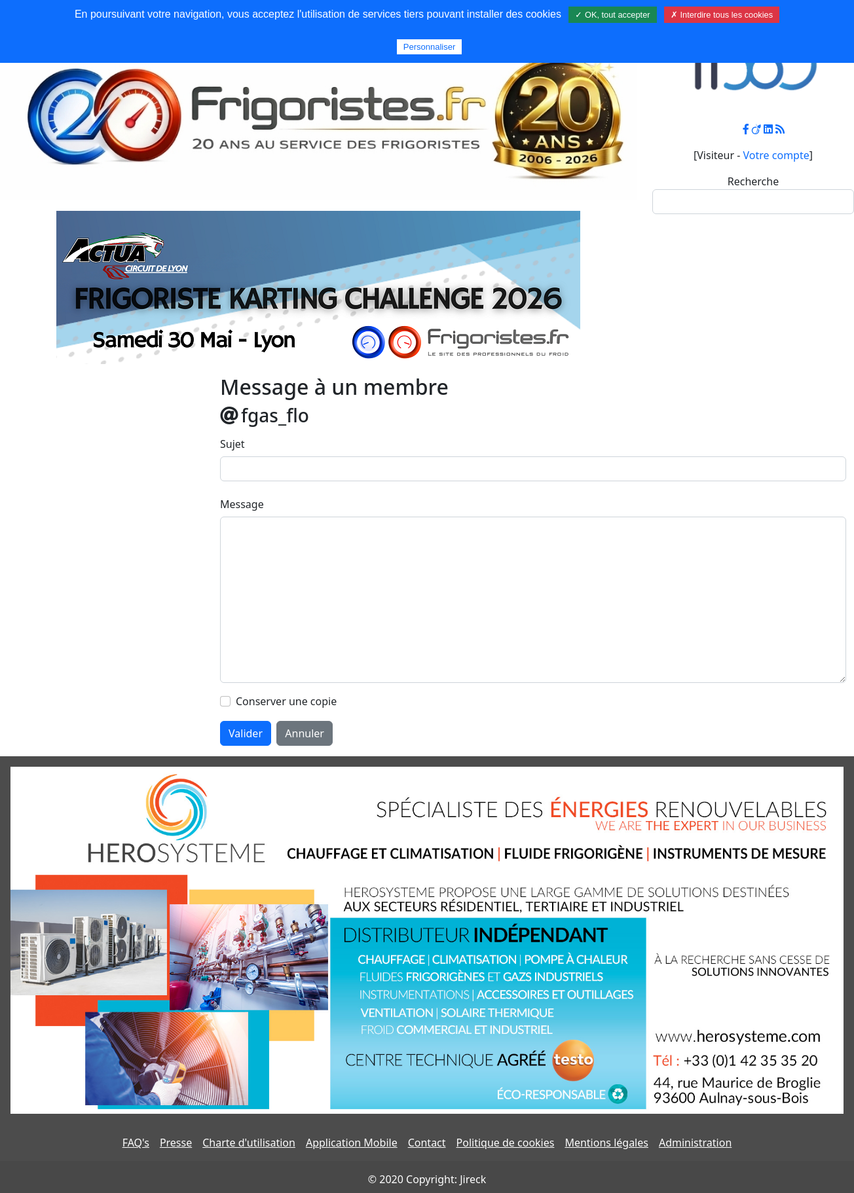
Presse (176, 1142)
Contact (427, 1142)
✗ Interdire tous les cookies (722, 15)
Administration (695, 1142)
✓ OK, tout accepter (612, 15)
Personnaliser (429, 47)
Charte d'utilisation (248, 1142)
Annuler (304, 733)
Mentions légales (606, 1142)
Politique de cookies (505, 1142)
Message (242, 504)
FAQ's (135, 1142)
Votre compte (776, 155)
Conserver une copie (286, 701)
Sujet (232, 444)
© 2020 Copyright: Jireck (427, 1179)
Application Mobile (352, 1142)
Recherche (753, 181)
